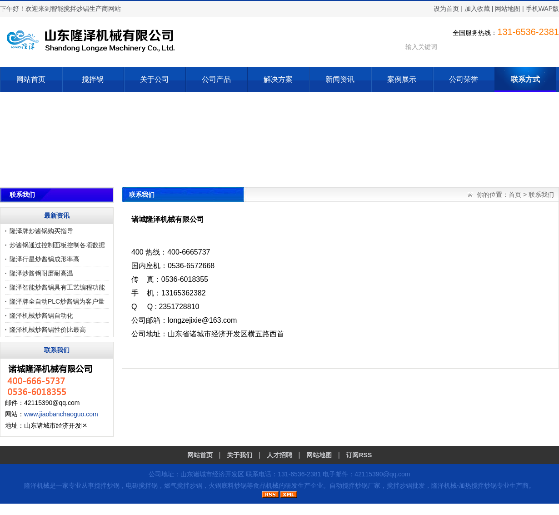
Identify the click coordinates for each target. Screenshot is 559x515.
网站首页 (30, 79)
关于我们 (239, 455)
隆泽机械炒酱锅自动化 (41, 315)
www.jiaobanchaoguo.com (61, 414)
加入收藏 (477, 8)
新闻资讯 (339, 79)
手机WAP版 (542, 8)
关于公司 (154, 79)
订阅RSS (359, 455)
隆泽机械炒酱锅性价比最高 (48, 329)
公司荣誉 (463, 79)
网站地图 (507, 8)
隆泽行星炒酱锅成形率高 (45, 259)
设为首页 (446, 8)
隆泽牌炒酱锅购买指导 (41, 231)
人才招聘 (279, 455)
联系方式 (525, 79)
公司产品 (216, 79)
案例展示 (401, 79)
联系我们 (541, 194)
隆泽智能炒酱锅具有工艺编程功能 (57, 287)
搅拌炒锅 (107, 485)
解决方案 (278, 79)
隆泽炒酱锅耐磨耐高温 (41, 273)
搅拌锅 (93, 79)
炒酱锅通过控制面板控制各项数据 (57, 245)
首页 (515, 194)
